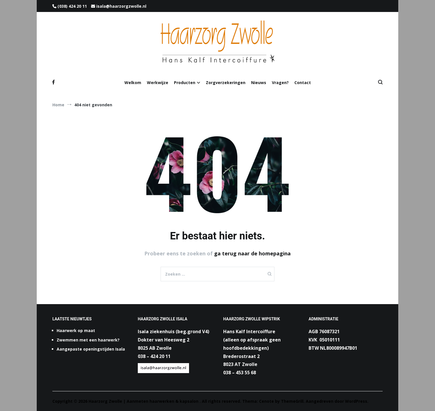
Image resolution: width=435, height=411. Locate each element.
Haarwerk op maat (76, 330)
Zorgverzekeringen (225, 82)
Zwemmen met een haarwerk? (88, 340)
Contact (302, 82)
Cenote (266, 401)
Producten (184, 82)
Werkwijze (157, 82)
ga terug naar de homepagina (252, 253)
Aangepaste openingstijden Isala (91, 349)
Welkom (132, 82)
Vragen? (280, 82)
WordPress (356, 401)
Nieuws (258, 82)
